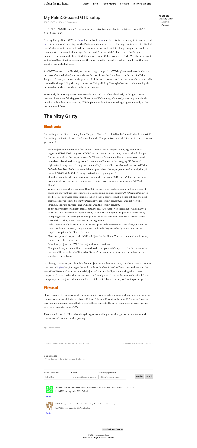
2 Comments (71, 22)
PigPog (60, 267)
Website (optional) (107, 375)
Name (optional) (51, 375)
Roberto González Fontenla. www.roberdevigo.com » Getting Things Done (88, 389)
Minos (111, 440)
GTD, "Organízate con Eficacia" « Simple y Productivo (79, 406)
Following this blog (142, 3)
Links (95, 3)
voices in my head (56, 3)
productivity (55, 328)
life (60, 22)
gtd (46, 328)
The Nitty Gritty (166, 19)
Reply (48, 398)
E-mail (74, 375)
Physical (165, 25)
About (86, 3)
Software (124, 3)
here (80, 40)
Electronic (165, 22)
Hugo (95, 440)
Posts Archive (109, 3)
